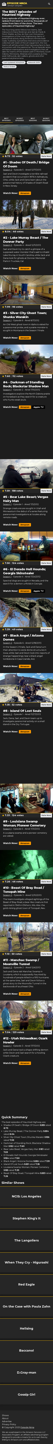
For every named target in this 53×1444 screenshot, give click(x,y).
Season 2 (7, 170)
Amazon (24, 193)
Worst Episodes (19, 119)
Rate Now (46, 156)
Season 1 (7, 320)
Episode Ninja (27, 1427)
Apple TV (39, 407)
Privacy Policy (9, 1424)
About (5, 1418)
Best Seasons (33, 119)
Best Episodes (6, 119)
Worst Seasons (46, 119)
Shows (5, 1415)
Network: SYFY (34, 62)
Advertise (7, 1421)
